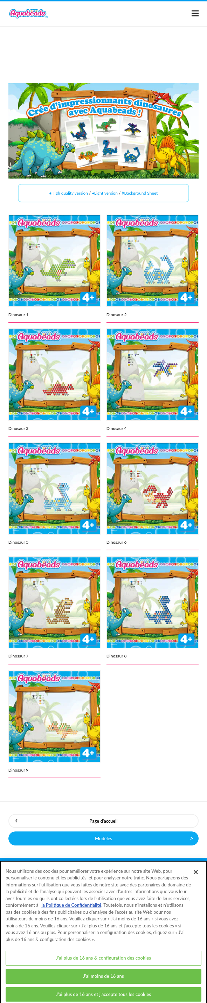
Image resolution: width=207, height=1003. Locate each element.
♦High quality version (68, 193)
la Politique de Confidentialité (71, 909)
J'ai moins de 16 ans (103, 980)
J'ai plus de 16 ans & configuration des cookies (103, 962)
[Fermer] (195, 876)
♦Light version (105, 193)
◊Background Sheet (140, 193)
